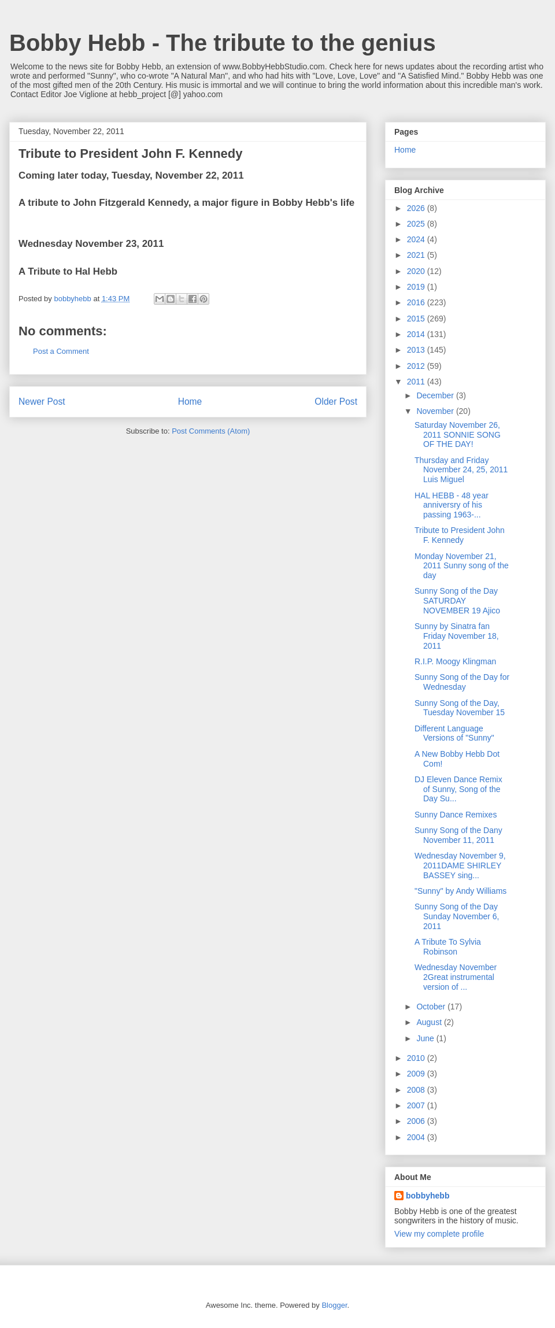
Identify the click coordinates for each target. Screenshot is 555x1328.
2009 (417, 1073)
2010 (417, 1058)
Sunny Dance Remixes (456, 814)
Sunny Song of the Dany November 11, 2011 (458, 835)
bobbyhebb (427, 1195)
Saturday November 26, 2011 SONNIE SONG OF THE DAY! (458, 434)
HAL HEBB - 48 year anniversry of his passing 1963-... (452, 505)
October (431, 1006)
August (429, 1022)
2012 (417, 366)
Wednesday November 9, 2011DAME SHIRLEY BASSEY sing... (460, 865)
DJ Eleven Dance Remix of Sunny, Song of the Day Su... (458, 789)
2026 (417, 208)
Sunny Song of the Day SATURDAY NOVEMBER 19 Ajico (457, 600)
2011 (417, 381)
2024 (417, 239)
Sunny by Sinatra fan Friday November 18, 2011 (457, 636)
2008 (417, 1089)
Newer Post (41, 401)
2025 (417, 223)
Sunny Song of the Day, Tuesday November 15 (460, 707)
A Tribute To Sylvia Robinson (448, 946)
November (436, 411)
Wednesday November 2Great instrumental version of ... (456, 977)
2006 (417, 1121)
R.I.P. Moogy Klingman (455, 661)
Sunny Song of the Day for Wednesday (462, 681)
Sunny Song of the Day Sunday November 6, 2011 (457, 916)
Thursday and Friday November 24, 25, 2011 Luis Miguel (461, 470)
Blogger (334, 1305)
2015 (417, 318)
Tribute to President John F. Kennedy (460, 535)
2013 (417, 349)
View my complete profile (439, 1233)
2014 (417, 334)
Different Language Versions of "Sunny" (454, 733)
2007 (417, 1105)
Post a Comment (61, 351)
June (426, 1038)
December (436, 395)
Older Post (335, 401)
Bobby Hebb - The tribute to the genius (222, 43)
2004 (417, 1137)
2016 (417, 302)
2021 (417, 255)
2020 (417, 271)
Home (190, 401)
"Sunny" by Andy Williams (460, 891)
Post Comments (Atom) (211, 431)
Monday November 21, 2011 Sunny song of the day (462, 566)
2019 (417, 286)
